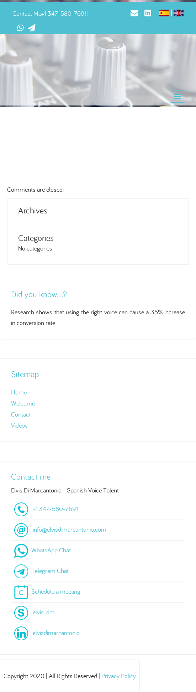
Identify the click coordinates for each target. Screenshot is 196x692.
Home (19, 392)
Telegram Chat (50, 571)
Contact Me (26, 13)
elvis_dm (44, 612)
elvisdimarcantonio (56, 633)
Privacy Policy (118, 676)
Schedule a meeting (55, 591)
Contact (21, 414)
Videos (19, 425)
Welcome (23, 403)
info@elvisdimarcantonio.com (69, 529)
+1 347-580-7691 (63, 13)
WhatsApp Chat (51, 550)
